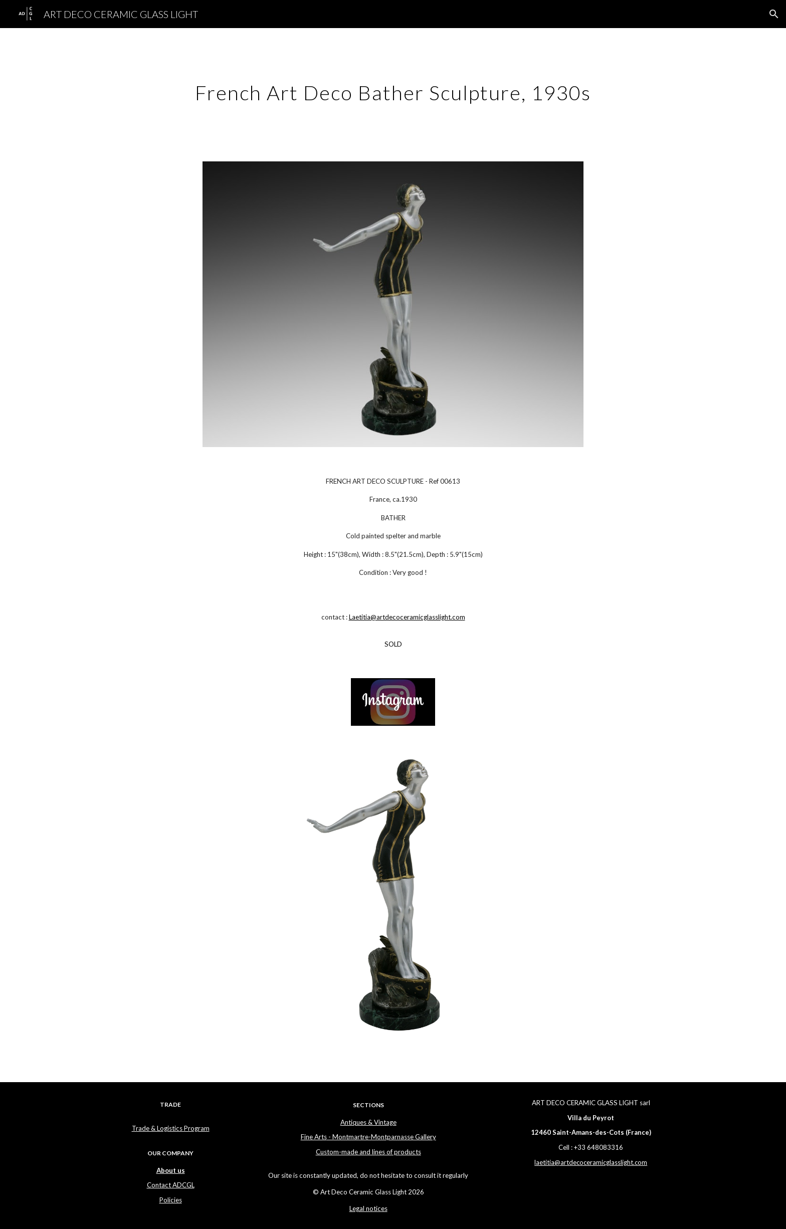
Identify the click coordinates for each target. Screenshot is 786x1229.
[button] (774, 14)
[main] (393, 88)
